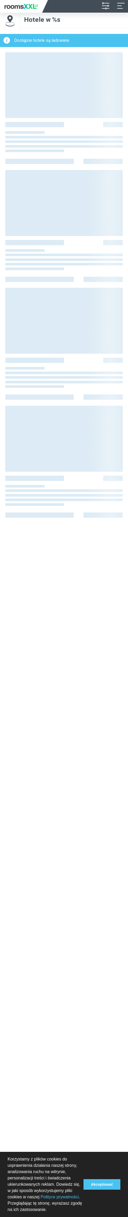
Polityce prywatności (60, 1197)
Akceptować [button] (102, 1184)
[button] (49, 1210)
